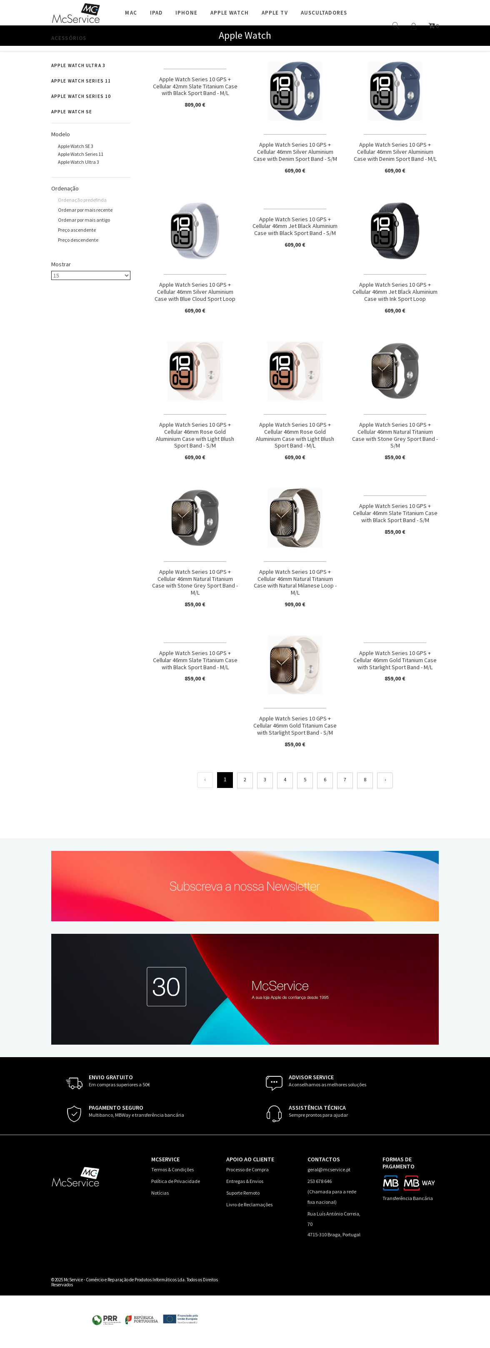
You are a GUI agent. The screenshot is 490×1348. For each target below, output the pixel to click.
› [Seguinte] (385, 779)
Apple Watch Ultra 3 (78, 65)
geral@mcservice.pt (329, 1169)
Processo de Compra (247, 1169)
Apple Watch (229, 12)
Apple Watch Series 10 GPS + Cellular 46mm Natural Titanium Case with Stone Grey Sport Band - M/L (195, 582)
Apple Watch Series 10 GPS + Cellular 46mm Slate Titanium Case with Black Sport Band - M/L (195, 660)
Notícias (160, 1193)
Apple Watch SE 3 (75, 146)
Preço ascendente (77, 230)
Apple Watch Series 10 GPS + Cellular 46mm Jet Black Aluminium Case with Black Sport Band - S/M (295, 226)
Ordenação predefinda (82, 200)
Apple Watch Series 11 (81, 81)
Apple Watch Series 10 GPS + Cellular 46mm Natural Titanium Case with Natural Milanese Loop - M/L (295, 582)
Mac (131, 12)
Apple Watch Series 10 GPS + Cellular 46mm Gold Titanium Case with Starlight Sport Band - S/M (295, 725)
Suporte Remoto (243, 1193)
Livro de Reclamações (249, 1204)
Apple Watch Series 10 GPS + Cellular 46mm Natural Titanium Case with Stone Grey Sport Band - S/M (395, 435)
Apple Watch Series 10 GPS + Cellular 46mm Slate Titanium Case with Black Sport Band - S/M (395, 513)
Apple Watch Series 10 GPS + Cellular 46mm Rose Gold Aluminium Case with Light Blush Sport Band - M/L (295, 435)
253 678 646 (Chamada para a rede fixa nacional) (332, 1191)
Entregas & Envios (244, 1181)
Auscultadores (324, 12)
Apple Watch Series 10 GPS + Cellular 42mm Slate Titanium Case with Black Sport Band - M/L (195, 86)
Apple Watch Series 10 (81, 96)
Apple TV (275, 12)
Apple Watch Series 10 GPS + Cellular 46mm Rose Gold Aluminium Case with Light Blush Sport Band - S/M (195, 435)
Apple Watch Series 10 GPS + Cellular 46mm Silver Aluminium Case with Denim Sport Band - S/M (295, 152)
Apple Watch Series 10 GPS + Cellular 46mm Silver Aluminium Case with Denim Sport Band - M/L (395, 152)
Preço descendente (78, 240)
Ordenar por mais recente (85, 210)
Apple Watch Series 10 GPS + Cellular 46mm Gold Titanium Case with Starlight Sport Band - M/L (395, 660)
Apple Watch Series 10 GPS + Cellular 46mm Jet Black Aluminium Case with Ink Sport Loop (395, 292)
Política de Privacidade (175, 1181)
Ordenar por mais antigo (84, 220)
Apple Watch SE (71, 112)
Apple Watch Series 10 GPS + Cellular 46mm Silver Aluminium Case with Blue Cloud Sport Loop (195, 292)
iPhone (186, 12)
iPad (156, 12)
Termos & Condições (172, 1169)
